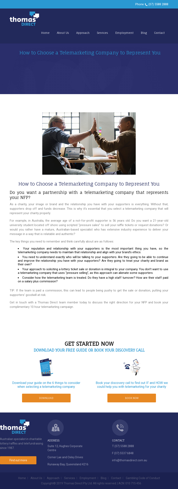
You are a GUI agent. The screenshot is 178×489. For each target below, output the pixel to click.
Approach (83, 32)
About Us (63, 32)
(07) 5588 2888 (158, 4)
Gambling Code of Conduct (143, 478)
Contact (159, 32)
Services (102, 32)
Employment (124, 32)
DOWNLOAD (46, 398)
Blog (144, 32)
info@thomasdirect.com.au (129, 460)
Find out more (18, 460)
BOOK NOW (132, 398)
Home (45, 32)
